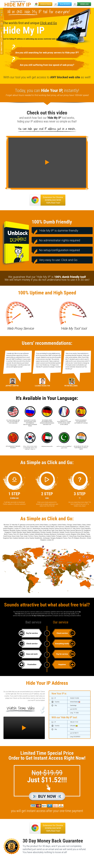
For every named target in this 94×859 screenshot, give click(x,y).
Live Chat (1, 34)
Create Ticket (1, 46)
